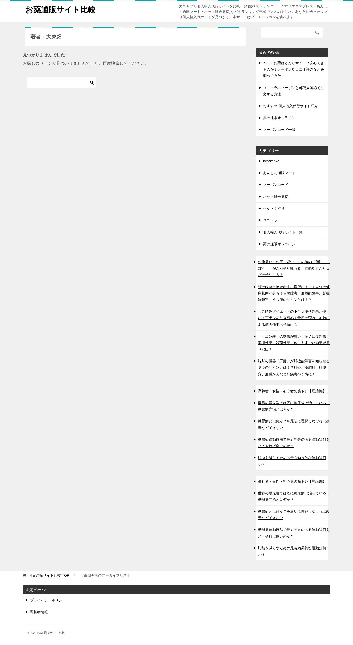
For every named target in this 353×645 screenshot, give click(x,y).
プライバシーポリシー (48, 600)
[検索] (61, 82)
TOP (49, 575)
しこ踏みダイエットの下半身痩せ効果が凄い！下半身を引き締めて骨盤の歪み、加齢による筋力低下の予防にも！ (294, 317)
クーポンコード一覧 (279, 130)
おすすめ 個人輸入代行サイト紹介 (290, 106)
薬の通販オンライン (279, 118)
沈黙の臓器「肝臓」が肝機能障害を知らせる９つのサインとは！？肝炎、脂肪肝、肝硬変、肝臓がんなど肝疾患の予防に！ (294, 367)
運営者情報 (39, 612)
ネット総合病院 (275, 196)
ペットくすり (274, 208)
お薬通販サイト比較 (60, 9)
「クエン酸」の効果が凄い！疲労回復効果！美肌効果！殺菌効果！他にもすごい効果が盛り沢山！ (294, 342)
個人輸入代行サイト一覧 (283, 232)
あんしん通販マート (279, 173)
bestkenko (271, 161)
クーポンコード (275, 185)
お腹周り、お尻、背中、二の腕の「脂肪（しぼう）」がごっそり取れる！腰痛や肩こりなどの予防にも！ (294, 268)
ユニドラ (270, 220)
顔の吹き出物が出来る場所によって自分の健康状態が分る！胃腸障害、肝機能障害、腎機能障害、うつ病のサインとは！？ (294, 293)
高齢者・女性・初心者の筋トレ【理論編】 (292, 391)
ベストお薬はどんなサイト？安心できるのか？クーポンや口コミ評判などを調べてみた (293, 69)
